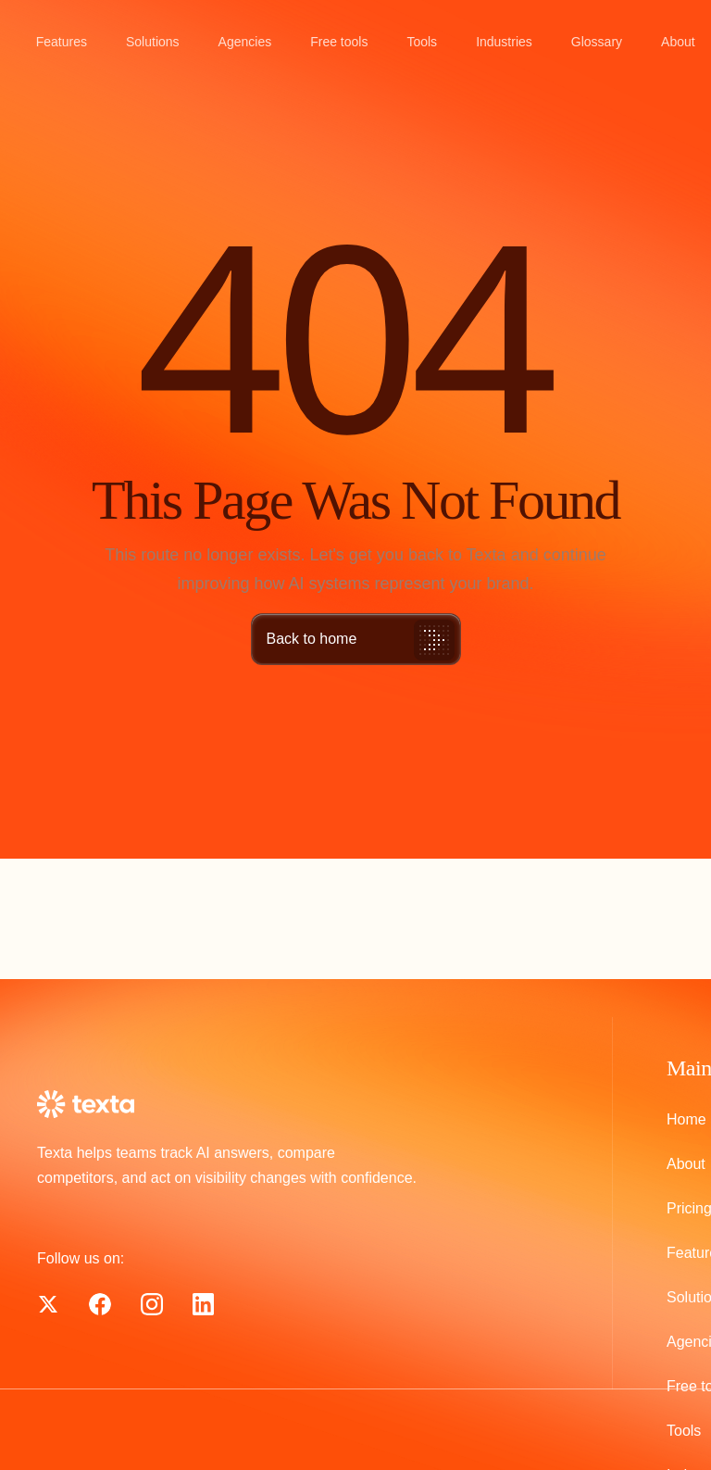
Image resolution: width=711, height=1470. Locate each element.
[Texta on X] (100, 1304)
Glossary (596, 41)
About (678, 41)
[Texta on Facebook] (48, 1304)
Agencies (245, 41)
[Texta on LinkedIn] (203, 1304)
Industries (504, 41)
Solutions (153, 41)
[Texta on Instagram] (152, 1304)
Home (686, 1119)
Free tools (339, 41)
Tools (421, 41)
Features (61, 41)
